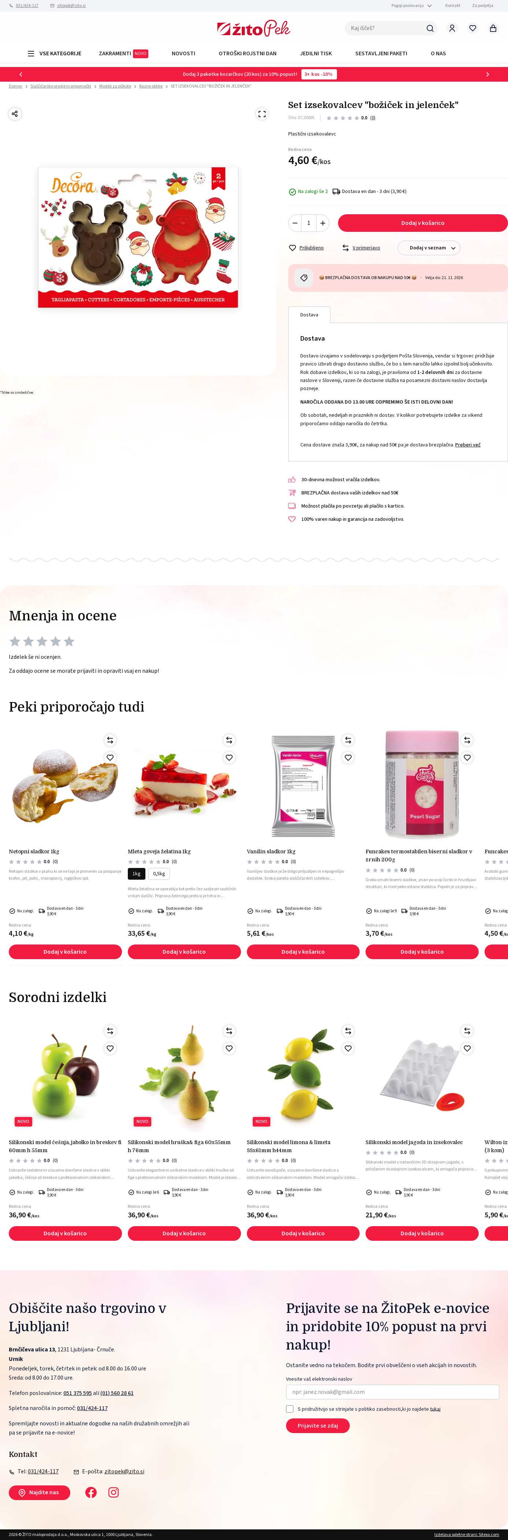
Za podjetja (482, 6)
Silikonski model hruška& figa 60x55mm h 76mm (179, 1146)
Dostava (309, 315)
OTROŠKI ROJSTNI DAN (248, 53)
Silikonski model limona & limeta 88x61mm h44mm (288, 1146)
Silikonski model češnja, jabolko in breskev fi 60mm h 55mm (65, 1146)
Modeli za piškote (115, 86)
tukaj (435, 1409)
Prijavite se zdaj (318, 1426)
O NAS (438, 53)
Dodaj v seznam (435, 248)
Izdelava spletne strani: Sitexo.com (466, 1535)
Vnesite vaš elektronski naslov (319, 1379)
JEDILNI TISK (316, 53)
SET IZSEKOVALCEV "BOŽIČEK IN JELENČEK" (211, 86)
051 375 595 (77, 1393)
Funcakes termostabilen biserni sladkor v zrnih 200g (419, 855)
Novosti (183, 53)
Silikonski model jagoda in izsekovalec (414, 1142)
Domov (15, 86)
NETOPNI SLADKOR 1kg (34, 851)
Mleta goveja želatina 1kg (159, 851)
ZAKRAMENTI (123, 53)
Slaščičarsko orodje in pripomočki (60, 86)
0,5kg (159, 873)
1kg (137, 873)
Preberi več (468, 445)
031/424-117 (27, 6)
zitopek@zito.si (71, 6)
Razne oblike (151, 86)
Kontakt (452, 6)
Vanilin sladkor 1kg (271, 851)
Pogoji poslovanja (408, 6)
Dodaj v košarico (423, 223)
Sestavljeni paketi (381, 53)
